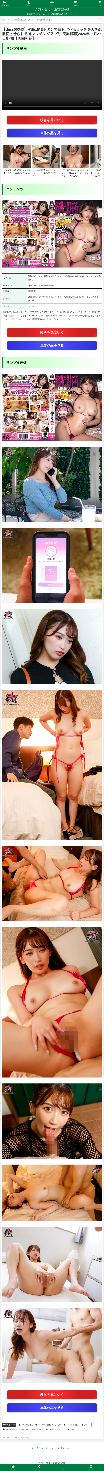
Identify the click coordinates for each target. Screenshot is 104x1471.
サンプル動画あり (71, 1425)
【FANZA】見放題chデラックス (48, 1425)
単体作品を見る (52, 133)
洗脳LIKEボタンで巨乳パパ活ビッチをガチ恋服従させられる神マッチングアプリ (34, 1429)
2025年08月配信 (26, 1425)
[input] (52, 20)
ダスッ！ (86, 1425)
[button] (100, 19)
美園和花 (72, 1429)
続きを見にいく (52, 120)
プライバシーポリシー (43, 1448)
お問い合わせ (65, 1448)
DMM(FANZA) (9, 1425)
